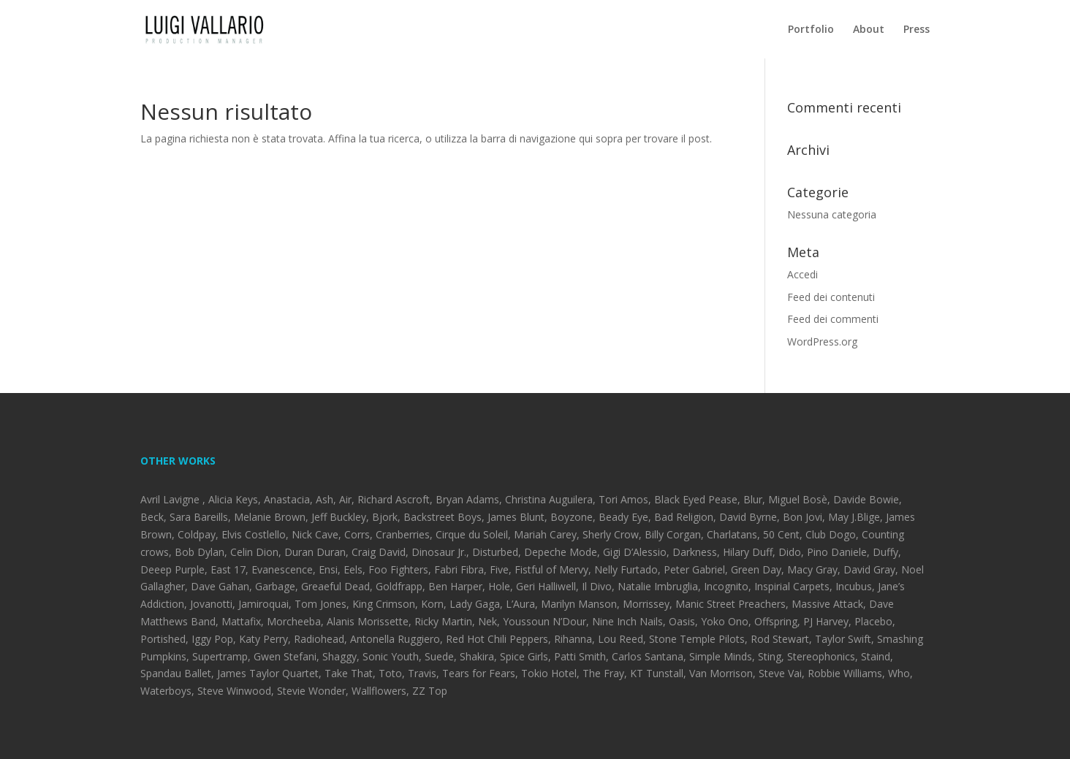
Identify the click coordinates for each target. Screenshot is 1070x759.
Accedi (802, 274)
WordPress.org (822, 341)
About (868, 30)
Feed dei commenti (833, 319)
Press (916, 30)
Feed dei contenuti (831, 297)
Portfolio (811, 30)
